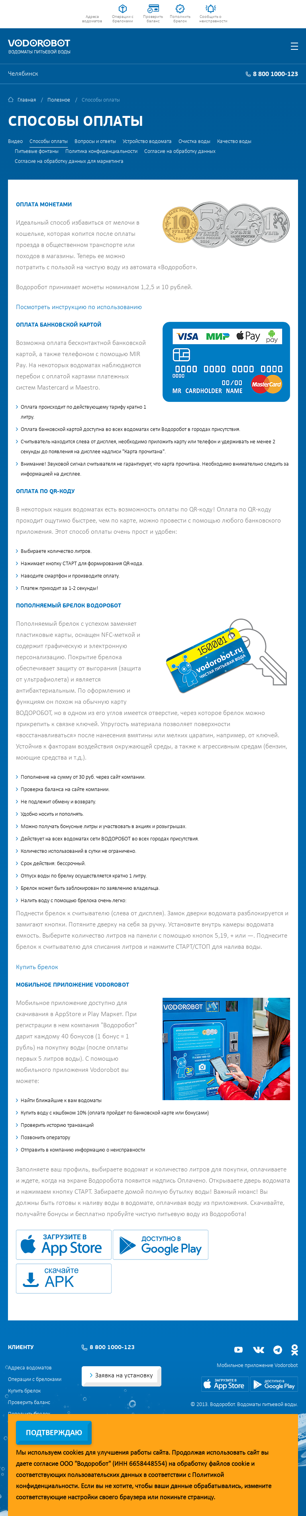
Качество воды (234, 142)
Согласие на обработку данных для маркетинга (69, 162)
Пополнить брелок (180, 19)
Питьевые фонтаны (37, 152)
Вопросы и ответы (95, 142)
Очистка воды (194, 142)
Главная (27, 100)
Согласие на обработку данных (180, 152)
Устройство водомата (147, 142)
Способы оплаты (48, 142)
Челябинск (23, 74)
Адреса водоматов (92, 19)
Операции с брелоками (122, 19)
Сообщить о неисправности (210, 19)
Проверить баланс (153, 19)
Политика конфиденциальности (101, 152)
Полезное (58, 100)
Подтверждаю (54, 1433)
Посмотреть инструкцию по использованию (79, 307)
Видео (15, 142)
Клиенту (20, 1348)
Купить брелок (37, 967)
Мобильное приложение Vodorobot (257, 1366)
